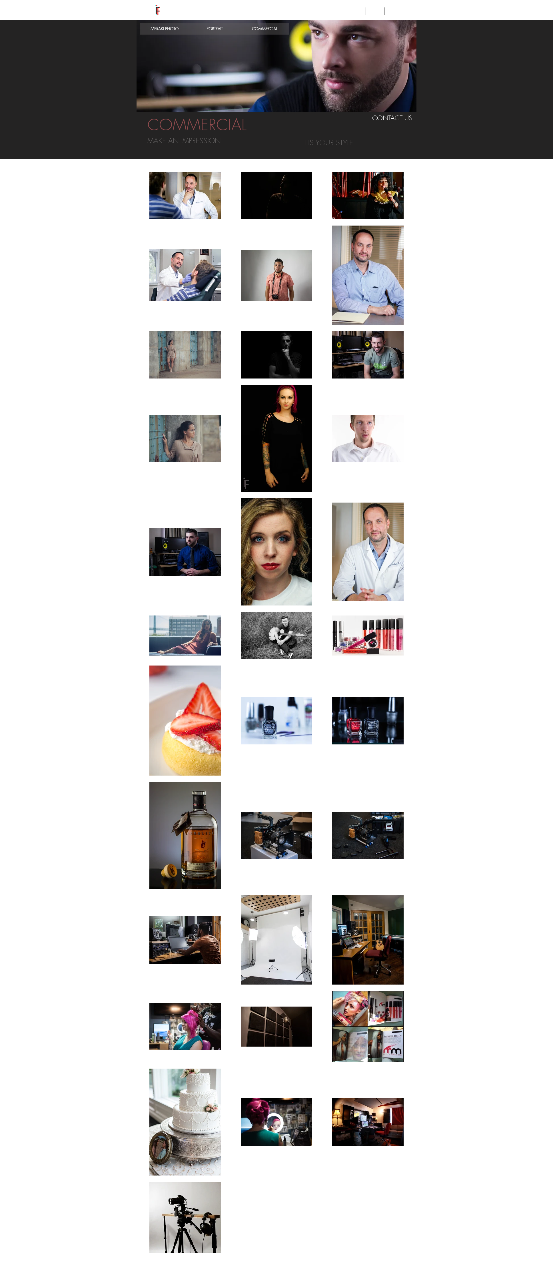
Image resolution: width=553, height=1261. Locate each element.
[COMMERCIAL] (265, 29)
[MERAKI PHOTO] (164, 29)
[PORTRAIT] (215, 29)
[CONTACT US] (392, 118)
